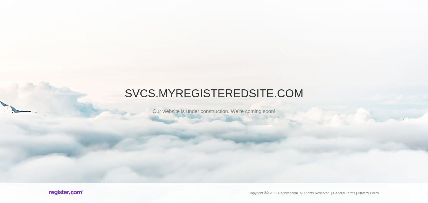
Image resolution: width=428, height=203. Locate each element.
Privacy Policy (368, 193)
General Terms (344, 193)
